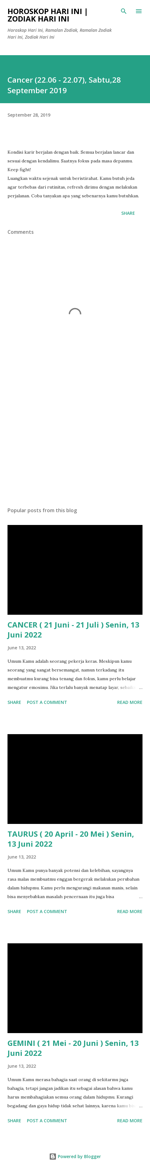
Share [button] (128, 213)
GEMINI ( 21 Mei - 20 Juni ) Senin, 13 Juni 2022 (73, 1048)
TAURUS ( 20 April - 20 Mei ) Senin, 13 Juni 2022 (71, 839)
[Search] (124, 11)
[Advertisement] (75, 443)
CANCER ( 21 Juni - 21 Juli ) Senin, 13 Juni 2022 (73, 629)
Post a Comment (47, 702)
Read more (129, 702)
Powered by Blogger (75, 1156)
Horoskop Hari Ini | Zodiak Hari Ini (48, 15)
